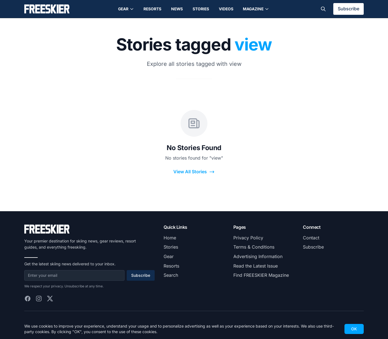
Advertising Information (257, 256)
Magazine (256, 9)
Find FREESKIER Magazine (261, 275)
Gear (126, 9)
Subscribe (348, 8)
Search (171, 275)
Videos (226, 9)
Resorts (152, 9)
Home (170, 238)
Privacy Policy (248, 238)
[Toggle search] (323, 9)
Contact (311, 238)
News (177, 9)
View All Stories (194, 172)
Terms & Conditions (253, 247)
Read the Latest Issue (255, 266)
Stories (201, 9)
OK (354, 328)
